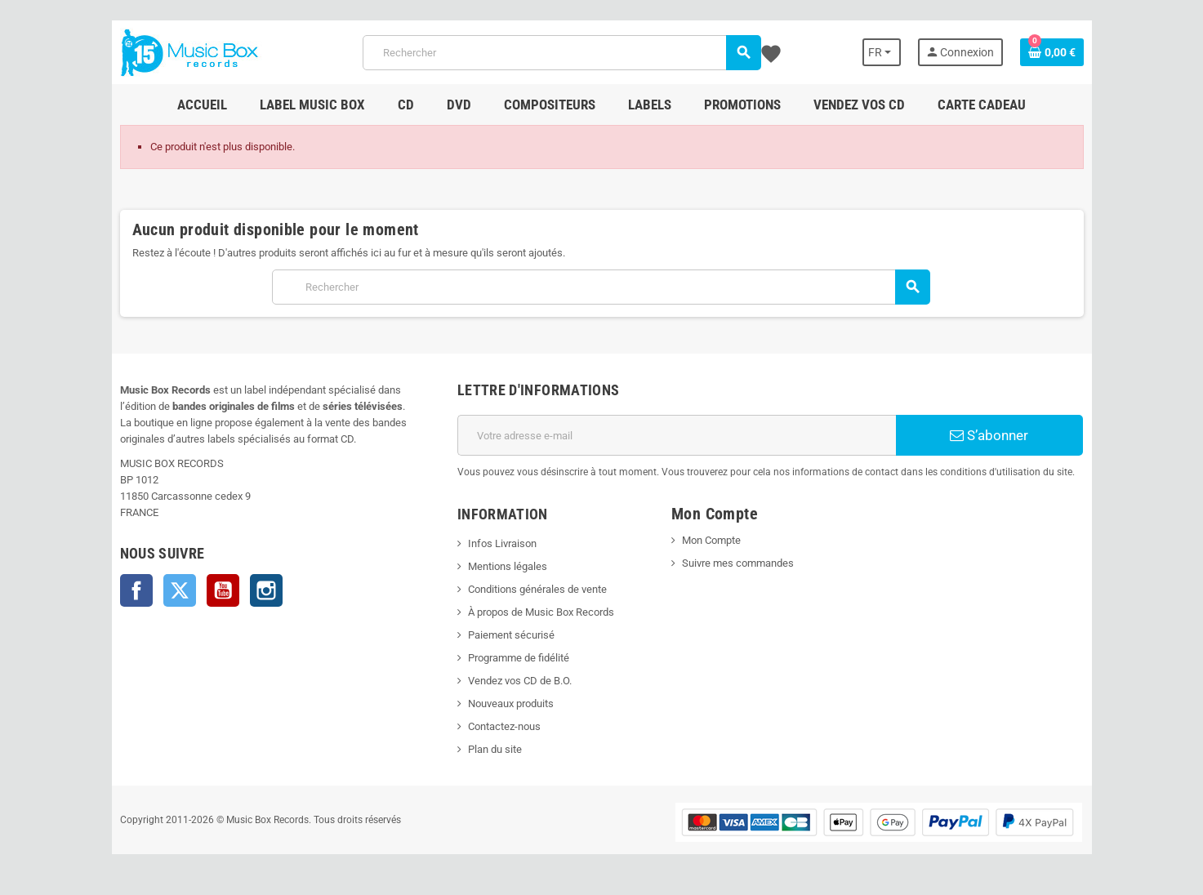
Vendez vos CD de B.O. (520, 681)
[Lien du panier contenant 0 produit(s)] (1052, 52)
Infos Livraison (502, 543)
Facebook (136, 590)
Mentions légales (507, 566)
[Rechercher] (561, 52)
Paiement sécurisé (511, 635)
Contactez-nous (504, 726)
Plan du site (495, 749)
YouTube (223, 590)
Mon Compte (711, 540)
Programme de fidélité (518, 658)
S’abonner (989, 435)
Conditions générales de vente (537, 589)
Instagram (266, 590)
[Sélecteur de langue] (882, 52)
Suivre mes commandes (738, 563)
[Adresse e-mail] (676, 435)
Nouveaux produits (511, 703)
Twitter (179, 590)
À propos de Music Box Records (541, 612)
